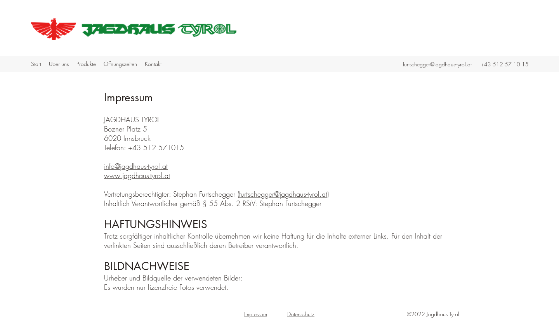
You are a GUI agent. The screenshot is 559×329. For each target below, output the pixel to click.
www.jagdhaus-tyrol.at (137, 175)
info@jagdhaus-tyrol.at (136, 166)
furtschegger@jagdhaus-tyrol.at (437, 64)
